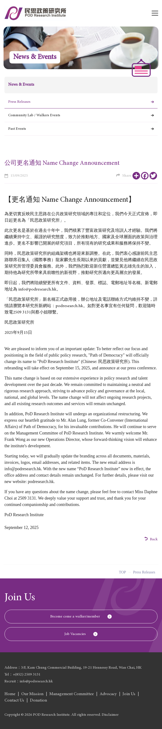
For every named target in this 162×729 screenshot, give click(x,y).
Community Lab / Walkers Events (34, 115)
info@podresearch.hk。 (39, 289)
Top (122, 573)
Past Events (17, 129)
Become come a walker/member (75, 616)
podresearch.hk (69, 306)
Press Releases (19, 102)
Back (151, 539)
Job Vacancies (75, 634)
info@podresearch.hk (22, 468)
